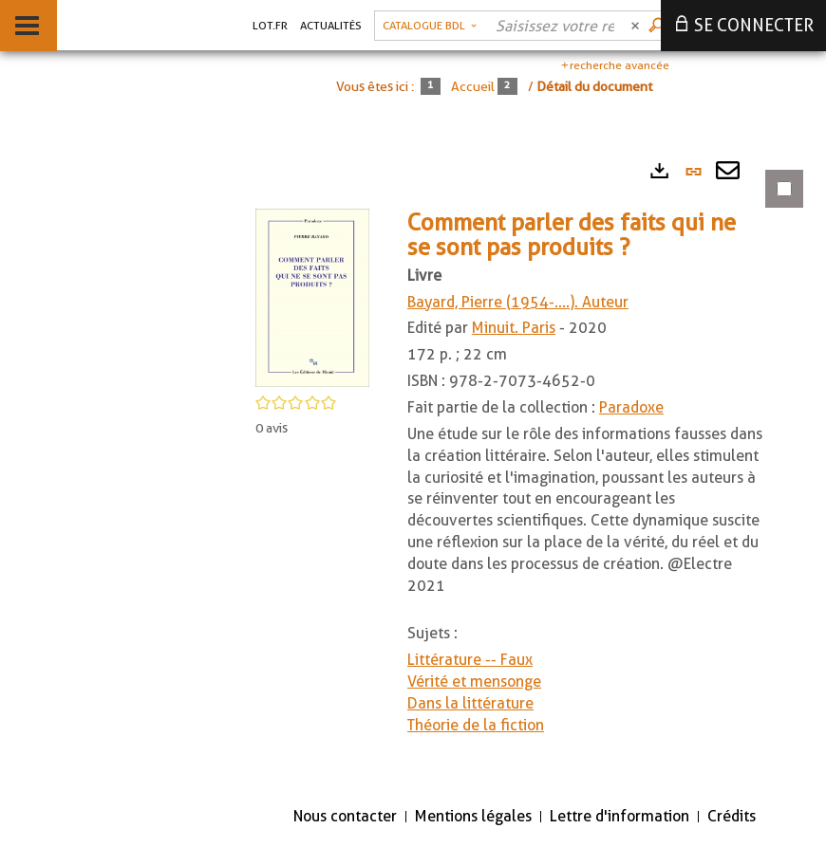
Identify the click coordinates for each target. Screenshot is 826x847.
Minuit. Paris (513, 328)
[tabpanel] (517, 469)
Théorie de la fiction (475, 725)
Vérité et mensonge (474, 681)
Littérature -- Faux (470, 660)
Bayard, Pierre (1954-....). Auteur (518, 302)
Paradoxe (631, 407)
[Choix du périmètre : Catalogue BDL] (429, 25)
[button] (312, 296)
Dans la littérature (470, 703)
